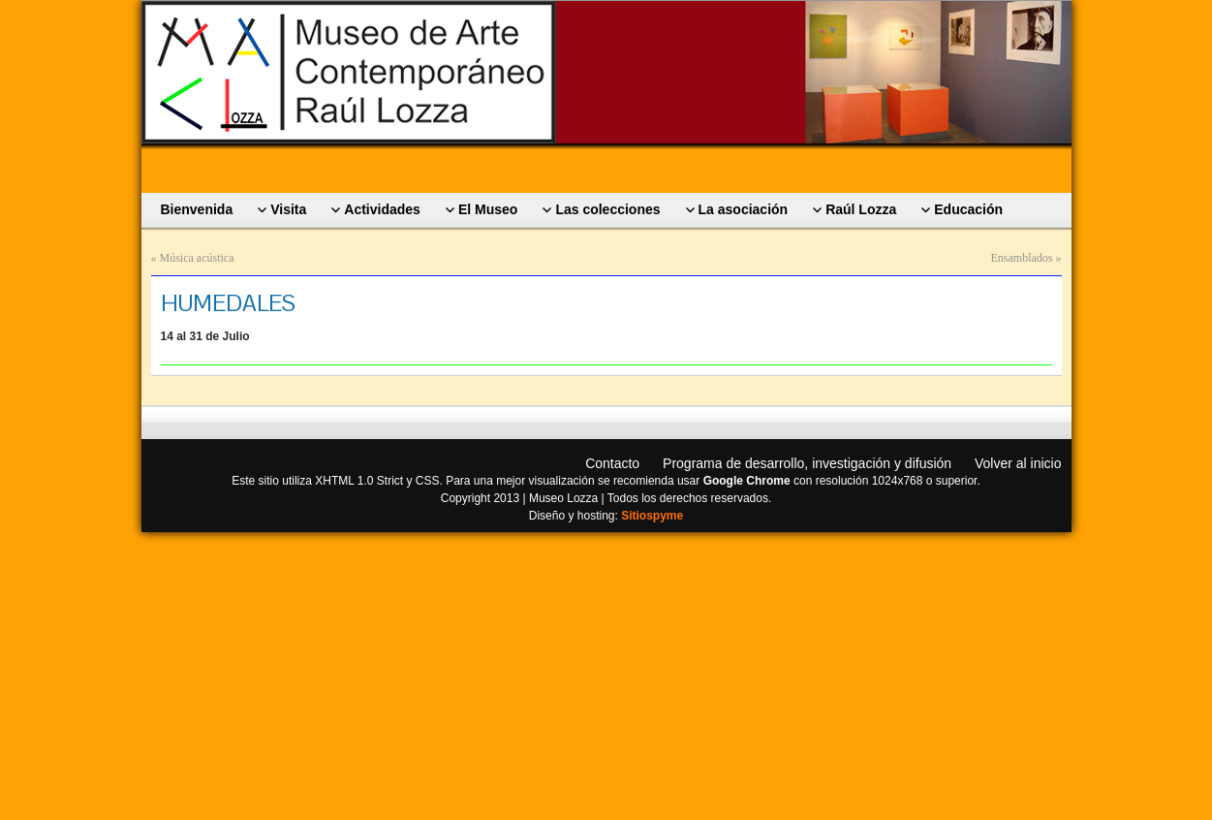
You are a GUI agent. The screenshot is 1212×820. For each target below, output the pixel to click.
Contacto (612, 463)
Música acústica (197, 258)
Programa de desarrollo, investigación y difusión (807, 463)
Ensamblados (1022, 258)
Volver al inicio (1018, 463)
